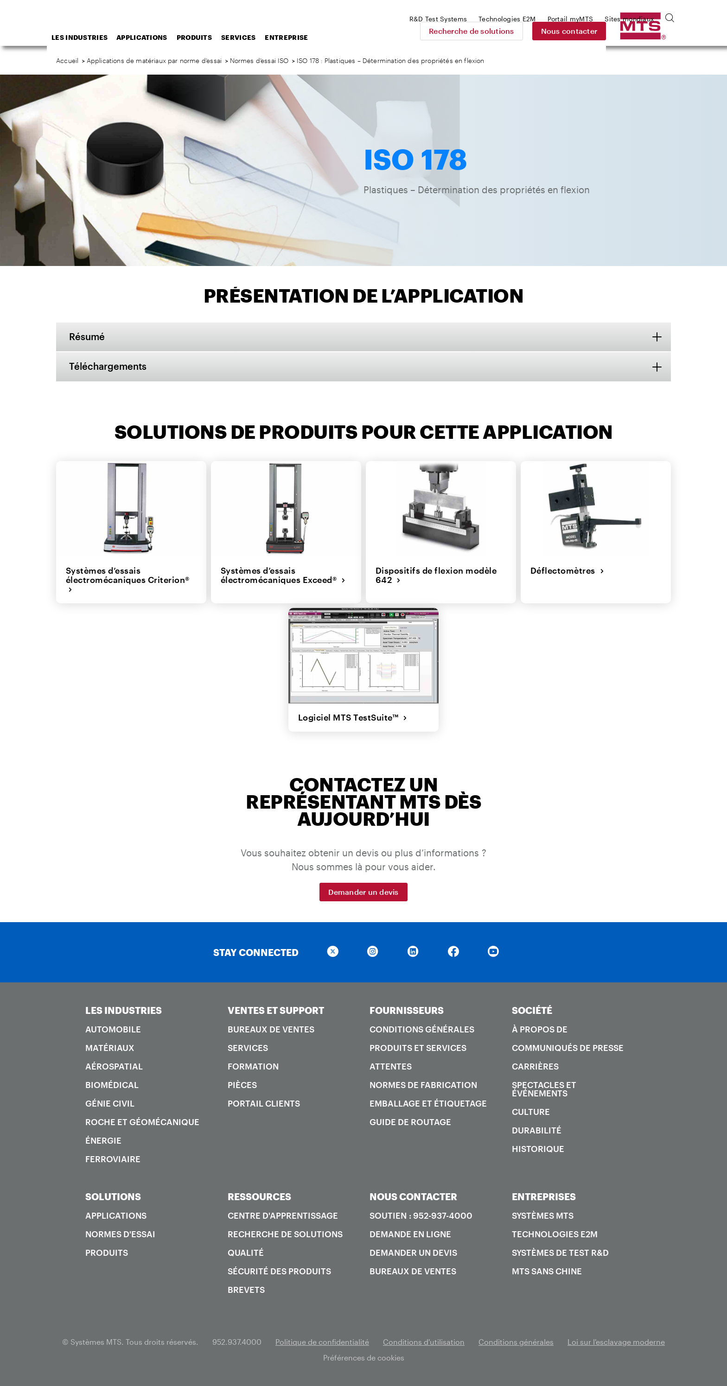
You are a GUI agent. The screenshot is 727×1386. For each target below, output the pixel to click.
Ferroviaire (112, 1158)
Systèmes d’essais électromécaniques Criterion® (127, 580)
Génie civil (109, 1103)
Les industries (154, 37)
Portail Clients (264, 1103)
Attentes (391, 1066)
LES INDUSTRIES (123, 1009)
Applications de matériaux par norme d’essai (154, 60)
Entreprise (360, 37)
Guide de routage (410, 1121)
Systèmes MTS (543, 1215)
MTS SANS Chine (547, 1271)
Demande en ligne (410, 1233)
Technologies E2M (555, 1233)
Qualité (246, 1252)
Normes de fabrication (423, 1084)
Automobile (113, 1029)
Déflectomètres (567, 570)
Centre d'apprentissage (283, 1215)
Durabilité (536, 1130)
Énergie (103, 1140)
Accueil (67, 60)
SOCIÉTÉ (532, 1009)
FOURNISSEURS (407, 1009)
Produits (268, 37)
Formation (253, 1066)
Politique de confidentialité (322, 1341)
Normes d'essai (120, 1233)
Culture (531, 1111)
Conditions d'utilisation (424, 1341)
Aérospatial (114, 1066)
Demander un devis (363, 891)
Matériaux (109, 1047)
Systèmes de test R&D (560, 1252)
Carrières (535, 1066)
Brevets (246, 1289)
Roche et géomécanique (142, 1121)
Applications (216, 37)
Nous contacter (634, 30)
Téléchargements (108, 367)
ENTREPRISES (544, 1196)
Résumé (88, 336)
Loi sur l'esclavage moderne (616, 1341)
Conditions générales (422, 1029)
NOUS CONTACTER (413, 1196)
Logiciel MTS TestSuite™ (352, 717)
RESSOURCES (259, 1196)
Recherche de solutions (536, 30)
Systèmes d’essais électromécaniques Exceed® (282, 575)
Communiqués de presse (568, 1047)
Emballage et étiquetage (428, 1103)
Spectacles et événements (544, 1088)
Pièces (242, 1084)
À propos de (540, 1029)
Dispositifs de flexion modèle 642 (436, 575)
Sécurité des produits (279, 1271)
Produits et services (418, 1047)
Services (312, 37)
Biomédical (112, 1084)
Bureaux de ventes (271, 1029)
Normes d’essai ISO (259, 60)
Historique (538, 1148)
